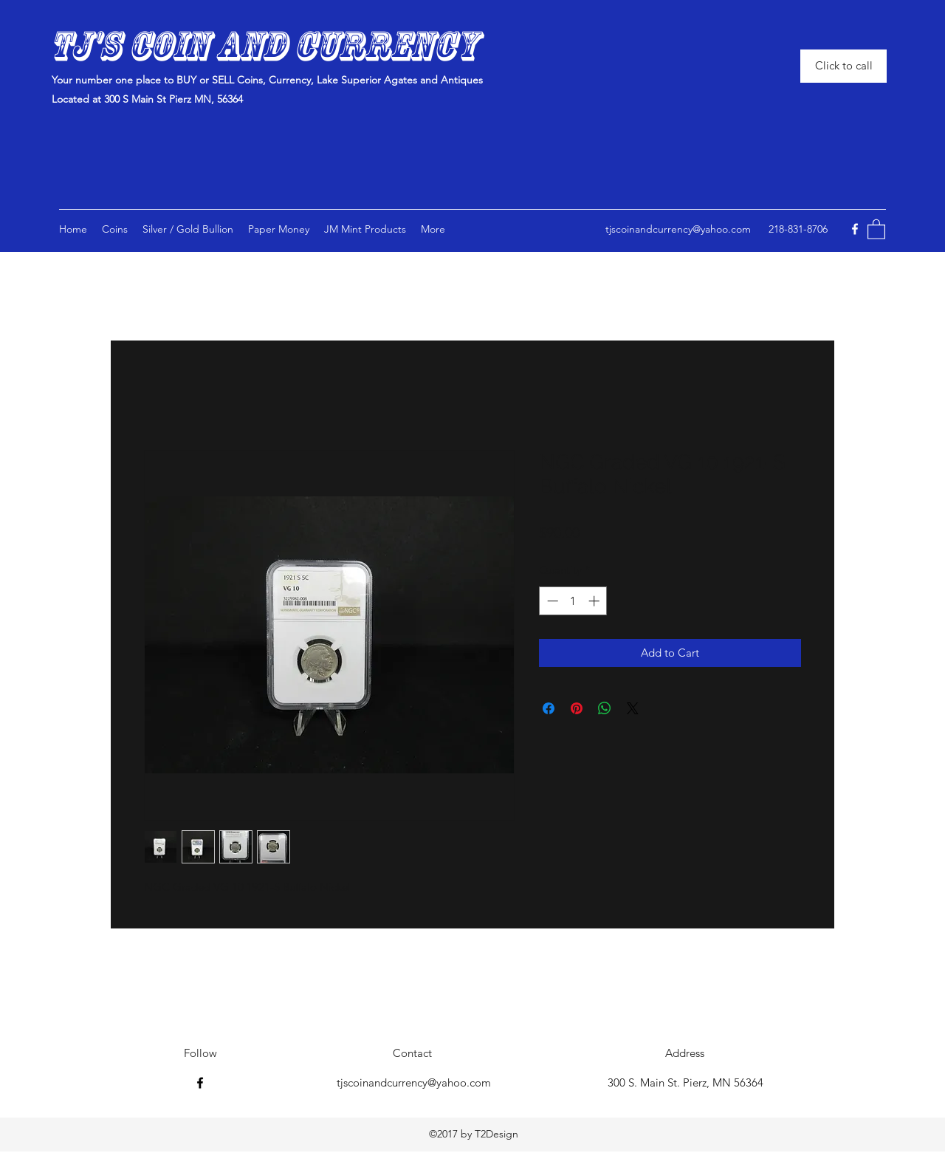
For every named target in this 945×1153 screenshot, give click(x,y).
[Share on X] (633, 708)
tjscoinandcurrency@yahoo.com (678, 229)
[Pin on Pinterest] (576, 708)
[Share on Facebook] (548, 708)
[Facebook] (855, 229)
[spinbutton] (573, 601)
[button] (365, 229)
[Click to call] (843, 66)
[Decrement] (551, 601)
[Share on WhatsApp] (605, 708)
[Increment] (595, 601)
